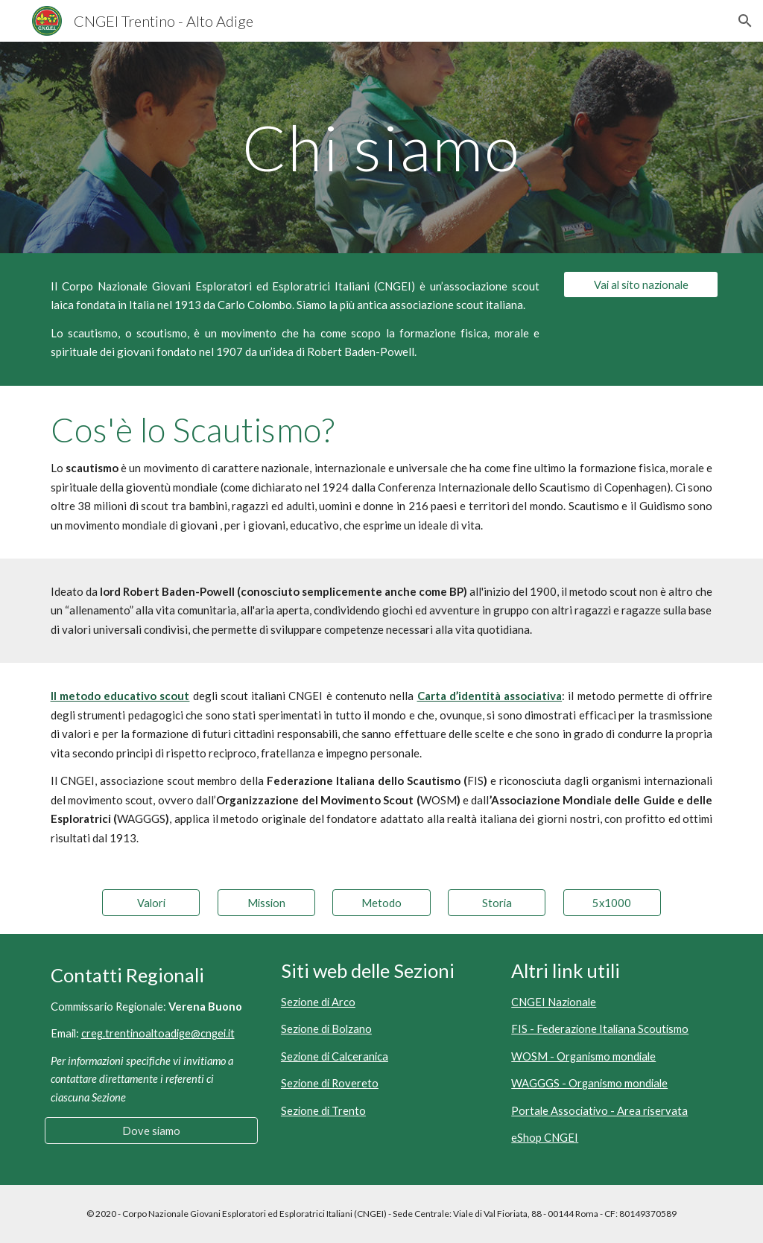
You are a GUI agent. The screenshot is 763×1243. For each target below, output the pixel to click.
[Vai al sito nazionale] (641, 284)
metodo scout (603, 591)
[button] (745, 21)
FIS (475, 780)
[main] (381, 147)
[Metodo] (381, 903)
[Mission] (266, 903)
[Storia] (497, 903)
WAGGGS (141, 818)
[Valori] (151, 903)
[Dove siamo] (151, 1130)
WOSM (438, 800)
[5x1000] (612, 903)
